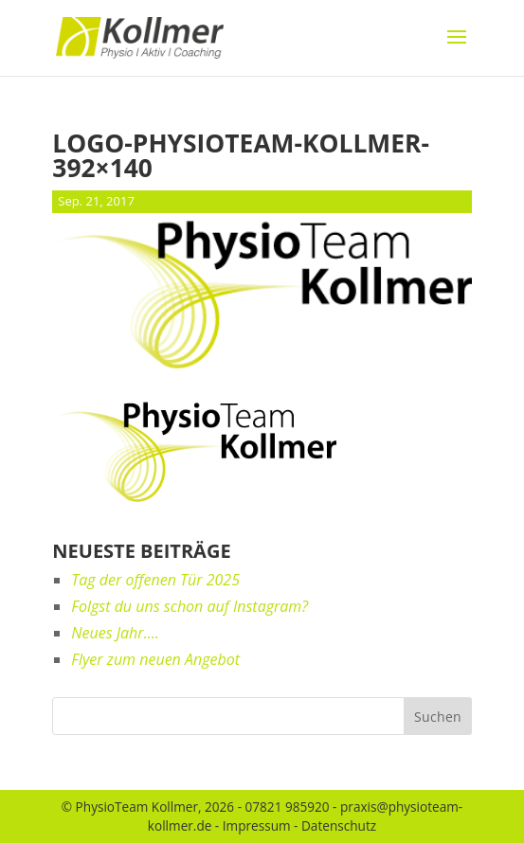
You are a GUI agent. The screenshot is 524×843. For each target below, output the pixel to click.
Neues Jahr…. (114, 632)
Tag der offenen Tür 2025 (155, 579)
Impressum (257, 825)
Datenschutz (338, 825)
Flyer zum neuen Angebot (155, 659)
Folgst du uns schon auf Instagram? (189, 606)
